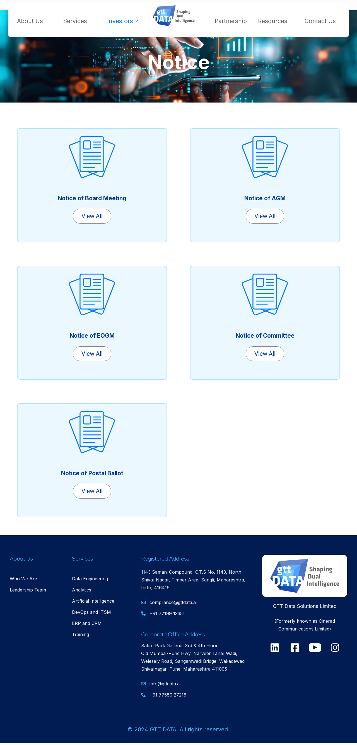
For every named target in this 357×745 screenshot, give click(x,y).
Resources (275, 21)
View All (92, 216)
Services (78, 21)
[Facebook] (295, 648)
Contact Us (320, 21)
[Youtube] (315, 648)
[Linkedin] (275, 648)
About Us (33, 21)
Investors (123, 21)
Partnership (231, 21)
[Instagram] (335, 648)
